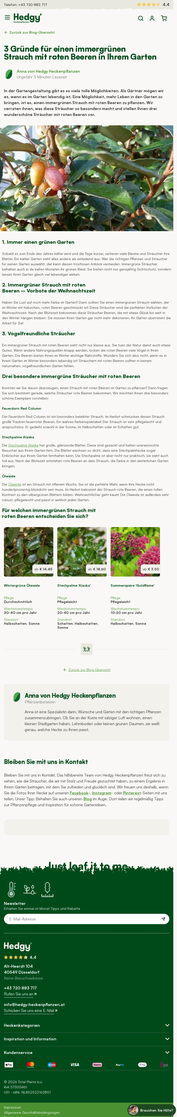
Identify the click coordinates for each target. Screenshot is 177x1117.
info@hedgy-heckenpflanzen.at (34, 1004)
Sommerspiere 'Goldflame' (132, 585)
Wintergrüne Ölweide (22, 585)
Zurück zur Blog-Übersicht (29, 32)
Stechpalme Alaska (23, 445)
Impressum (12, 1107)
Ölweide (14, 484)
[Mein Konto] (152, 18)
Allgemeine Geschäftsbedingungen (32, 1112)
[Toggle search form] (141, 18)
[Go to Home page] (27, 18)
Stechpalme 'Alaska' (74, 585)
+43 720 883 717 (32, 4)
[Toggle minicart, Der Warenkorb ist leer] (163, 18)
